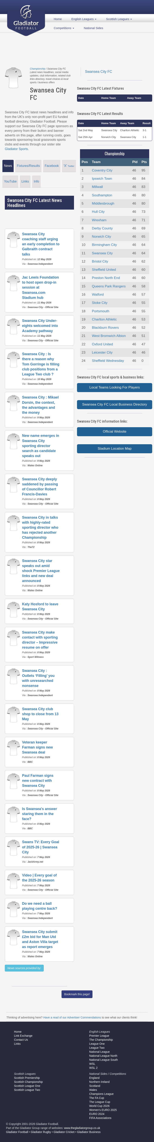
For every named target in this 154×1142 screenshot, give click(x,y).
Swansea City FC (98, 72)
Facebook (52, 165)
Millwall (97, 187)
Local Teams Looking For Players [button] (114, 387)
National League (99, 1051)
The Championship (101, 1039)
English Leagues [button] (83, 19)
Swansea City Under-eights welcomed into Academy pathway (40, 326)
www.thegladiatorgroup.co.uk (82, 1128)
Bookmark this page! (77, 994)
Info (36, 181)
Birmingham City (104, 245)
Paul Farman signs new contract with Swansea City (37, 781)
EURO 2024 (96, 1114)
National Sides (93, 28)
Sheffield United (104, 270)
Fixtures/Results (28, 165)
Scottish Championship (28, 1081)
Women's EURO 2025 (103, 1110)
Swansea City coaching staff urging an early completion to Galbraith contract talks (41, 244)
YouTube (10, 181)
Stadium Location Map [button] (115, 448)
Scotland (94, 1085)
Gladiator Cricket (64, 1132)
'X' (69, 165)
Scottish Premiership (27, 1077)
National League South (103, 1059)
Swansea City (102, 253)
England (94, 1077)
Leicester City (102, 352)
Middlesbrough (103, 203)
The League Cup (99, 1101)
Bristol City (100, 261)
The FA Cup (96, 1097)
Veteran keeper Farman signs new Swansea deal (37, 747)
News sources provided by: (24, 968)
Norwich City (101, 236)
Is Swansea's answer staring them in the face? (39, 814)
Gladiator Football (17, 1132)
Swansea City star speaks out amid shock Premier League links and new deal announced (41, 571)
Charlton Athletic (104, 319)
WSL (92, 1063)
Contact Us (21, 1039)
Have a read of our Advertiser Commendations (72, 1017)
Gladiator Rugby (41, 1132)
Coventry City (102, 170)
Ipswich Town (102, 179)
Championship (37, 68)
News (8, 165)
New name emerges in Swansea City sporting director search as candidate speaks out (40, 446)
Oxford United (102, 344)
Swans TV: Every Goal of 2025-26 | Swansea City (40, 847)
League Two (96, 1047)
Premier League (99, 1035)
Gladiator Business (89, 1132)
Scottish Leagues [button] (119, 19)
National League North (103, 1055)
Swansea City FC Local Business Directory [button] (114, 404)
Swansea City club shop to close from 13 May (40, 714)
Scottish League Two (27, 1089)
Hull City (98, 212)
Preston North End (106, 278)
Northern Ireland (99, 1081)
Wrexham (99, 220)
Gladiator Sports (16, 149)
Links (25, 181)
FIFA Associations (100, 1118)
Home (58, 19)
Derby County (102, 228)
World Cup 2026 (99, 1106)
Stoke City (99, 303)
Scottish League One (27, 1085)
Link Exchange (23, 1035)
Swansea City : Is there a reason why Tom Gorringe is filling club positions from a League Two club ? (40, 364)
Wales (93, 1089)
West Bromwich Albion (109, 336)
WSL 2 (93, 1067)
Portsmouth (100, 311)
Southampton (102, 195)
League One (97, 1043)
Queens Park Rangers (109, 286)
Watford (98, 294)
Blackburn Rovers (105, 328)
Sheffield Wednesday (108, 361)
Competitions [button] (64, 28)
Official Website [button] (114, 431)
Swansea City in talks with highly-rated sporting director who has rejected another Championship (40, 527)
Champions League (101, 1093)
